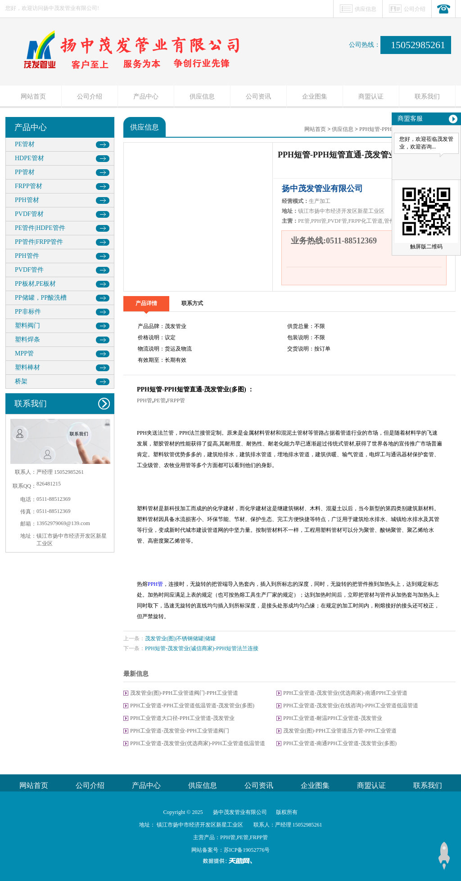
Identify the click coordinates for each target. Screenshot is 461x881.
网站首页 (33, 96)
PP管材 (25, 172)
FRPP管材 (28, 186)
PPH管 (144, 400)
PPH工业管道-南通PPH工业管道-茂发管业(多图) (340, 743)
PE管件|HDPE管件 (40, 228)
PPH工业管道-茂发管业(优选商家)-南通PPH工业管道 (345, 693)
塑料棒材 (27, 367)
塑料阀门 (27, 325)
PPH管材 (27, 200)
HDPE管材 (29, 158)
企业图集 (314, 96)
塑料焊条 (27, 339)
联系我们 (427, 96)
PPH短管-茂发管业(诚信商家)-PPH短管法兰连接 (201, 648)
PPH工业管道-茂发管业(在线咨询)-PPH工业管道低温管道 (350, 705)
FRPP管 (176, 400)
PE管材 (25, 144)
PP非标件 (28, 311)
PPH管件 (27, 255)
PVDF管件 (29, 269)
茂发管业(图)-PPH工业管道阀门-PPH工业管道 (184, 693)
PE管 (160, 400)
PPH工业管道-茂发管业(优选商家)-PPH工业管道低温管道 (197, 743)
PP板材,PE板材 (35, 283)
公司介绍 (414, 9)
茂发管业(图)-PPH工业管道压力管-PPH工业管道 (340, 731)
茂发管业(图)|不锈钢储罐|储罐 (180, 638)
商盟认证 (371, 96)
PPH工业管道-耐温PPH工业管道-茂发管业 (332, 718)
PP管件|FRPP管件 (39, 241)
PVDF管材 (29, 214)
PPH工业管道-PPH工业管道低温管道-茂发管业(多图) (192, 705)
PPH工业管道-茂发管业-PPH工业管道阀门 (179, 731)
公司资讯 (258, 96)
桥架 (21, 381)
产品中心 (145, 96)
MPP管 (24, 353)
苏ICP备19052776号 (247, 850)
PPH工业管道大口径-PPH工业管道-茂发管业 (182, 718)
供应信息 (365, 9)
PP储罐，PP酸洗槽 (41, 297)
